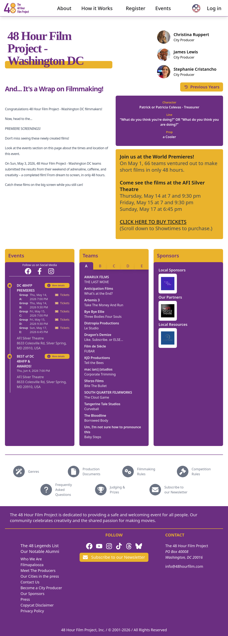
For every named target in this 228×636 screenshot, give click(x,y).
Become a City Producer (41, 587)
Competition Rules (201, 471)
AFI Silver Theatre (30, 338)
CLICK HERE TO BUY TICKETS (153, 221)
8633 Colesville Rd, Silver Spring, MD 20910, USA (42, 345)
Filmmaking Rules (146, 471)
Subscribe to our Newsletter (175, 489)
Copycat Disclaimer (37, 605)
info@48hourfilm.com (184, 566)
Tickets (62, 295)
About (64, 11)
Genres (33, 471)
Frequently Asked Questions (63, 489)
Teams (90, 255)
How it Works (97, 11)
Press (25, 599)
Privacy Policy (32, 610)
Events (163, 11)
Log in (207, 11)
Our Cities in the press (40, 576)
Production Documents (91, 471)
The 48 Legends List (40, 545)
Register (135, 11)
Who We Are (31, 558)
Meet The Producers (38, 570)
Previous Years (202, 87)
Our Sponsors (33, 593)
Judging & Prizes (117, 489)
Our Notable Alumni (40, 551)
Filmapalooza (32, 564)
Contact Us (30, 582)
